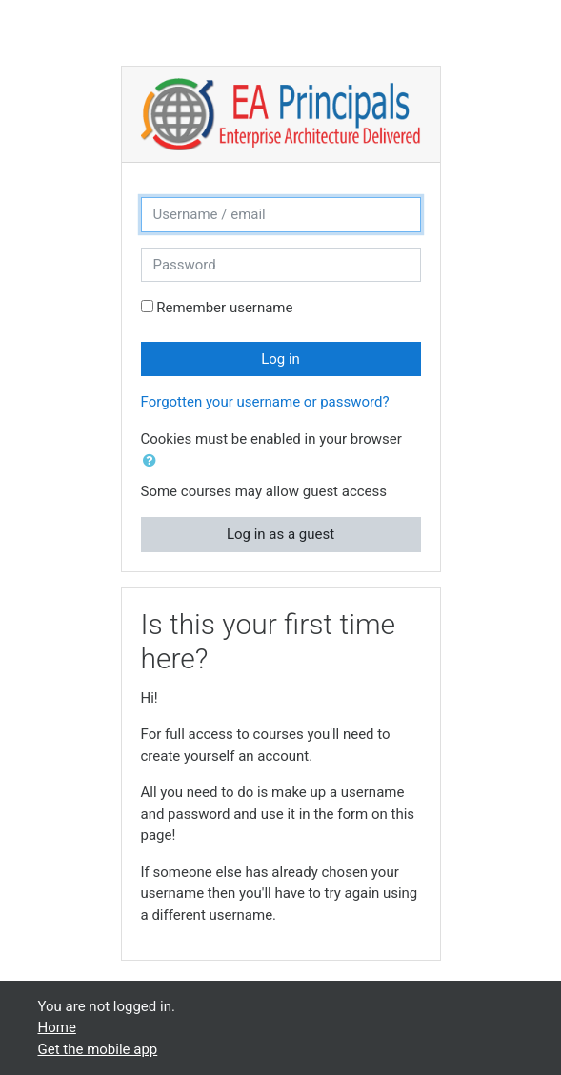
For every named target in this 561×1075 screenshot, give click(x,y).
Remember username (224, 307)
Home (57, 1027)
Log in (280, 359)
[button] (153, 461)
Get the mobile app (98, 1049)
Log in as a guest (280, 534)
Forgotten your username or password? (265, 401)
